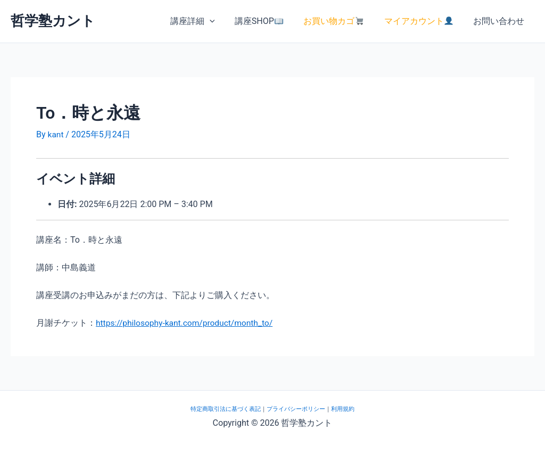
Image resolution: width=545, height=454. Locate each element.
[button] (222, 21)
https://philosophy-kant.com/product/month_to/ (187, 323)
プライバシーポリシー (296, 408)
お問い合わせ (500, 21)
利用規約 (342, 408)
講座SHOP (268, 21)
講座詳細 (205, 21)
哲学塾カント (53, 21)
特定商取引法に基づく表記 (226, 408)
